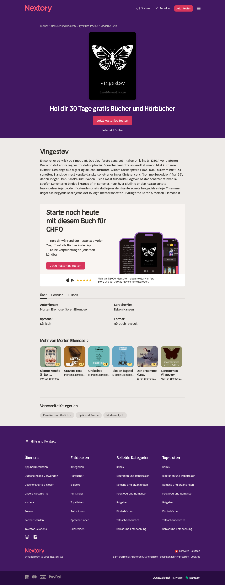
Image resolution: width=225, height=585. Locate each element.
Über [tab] (43, 295)
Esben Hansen (124, 309)
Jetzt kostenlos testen (112, 120)
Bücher (44, 26)
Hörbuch (120, 324)
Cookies (195, 556)
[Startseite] (79, 8)
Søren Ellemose (76, 309)
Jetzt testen (183, 8)
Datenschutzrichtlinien (145, 556)
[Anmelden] (162, 8)
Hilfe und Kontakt (40, 441)
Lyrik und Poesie (88, 26)
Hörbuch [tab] (57, 295)
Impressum (182, 556)
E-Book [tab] (73, 295)
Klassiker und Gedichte (64, 26)
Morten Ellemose (52, 309)
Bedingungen (167, 556)
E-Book (132, 324)
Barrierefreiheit (122, 556)
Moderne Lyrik (109, 26)
